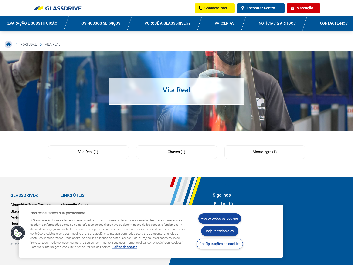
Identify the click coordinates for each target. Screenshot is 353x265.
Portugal (28, 44)
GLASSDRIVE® (24, 195)
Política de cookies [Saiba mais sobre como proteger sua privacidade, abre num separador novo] (124, 247)
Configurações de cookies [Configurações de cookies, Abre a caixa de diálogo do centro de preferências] (219, 244)
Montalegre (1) (265, 152)
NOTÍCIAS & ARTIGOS (277, 23)
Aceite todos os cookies (220, 219)
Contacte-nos (334, 23)
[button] (17, 232)
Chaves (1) (176, 152)
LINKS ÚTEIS (73, 195)
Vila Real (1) (88, 152)
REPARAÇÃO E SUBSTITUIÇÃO (31, 23)
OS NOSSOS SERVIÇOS (100, 23)
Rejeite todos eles (220, 231)
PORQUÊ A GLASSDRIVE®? (167, 23)
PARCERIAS (224, 23)
